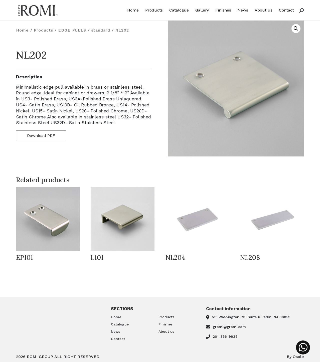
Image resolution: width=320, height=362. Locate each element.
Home (133, 10)
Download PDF (41, 135)
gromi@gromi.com (229, 327)
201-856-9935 (225, 336)
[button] (295, 28)
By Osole (295, 356)
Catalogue (179, 10)
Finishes (223, 10)
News (243, 10)
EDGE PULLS (72, 30)
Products (154, 10)
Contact (286, 10)
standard (100, 30)
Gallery (202, 10)
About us (263, 10)
